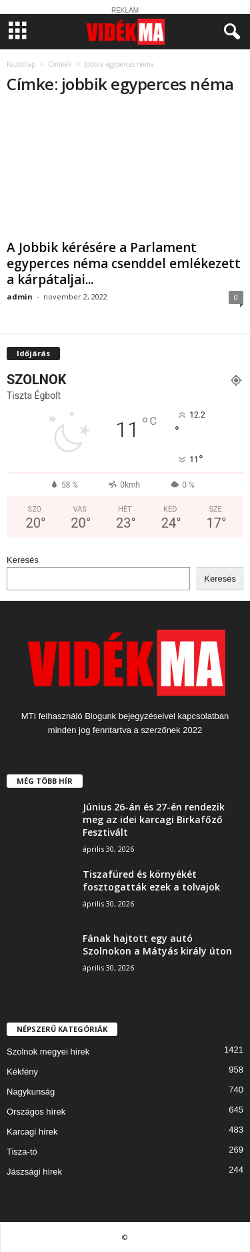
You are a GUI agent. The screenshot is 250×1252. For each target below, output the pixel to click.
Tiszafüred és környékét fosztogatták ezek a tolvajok (151, 880)
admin (20, 296)
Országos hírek (36, 1112)
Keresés (23, 560)
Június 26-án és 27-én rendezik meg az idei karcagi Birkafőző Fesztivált (154, 819)
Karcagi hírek (32, 1132)
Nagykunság (31, 1092)
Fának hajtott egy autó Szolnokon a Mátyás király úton (157, 944)
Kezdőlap (21, 64)
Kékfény (22, 1072)
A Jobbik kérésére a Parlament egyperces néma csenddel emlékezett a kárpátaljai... (124, 263)
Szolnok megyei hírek (48, 1052)
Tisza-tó (22, 1152)
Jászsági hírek (34, 1172)
